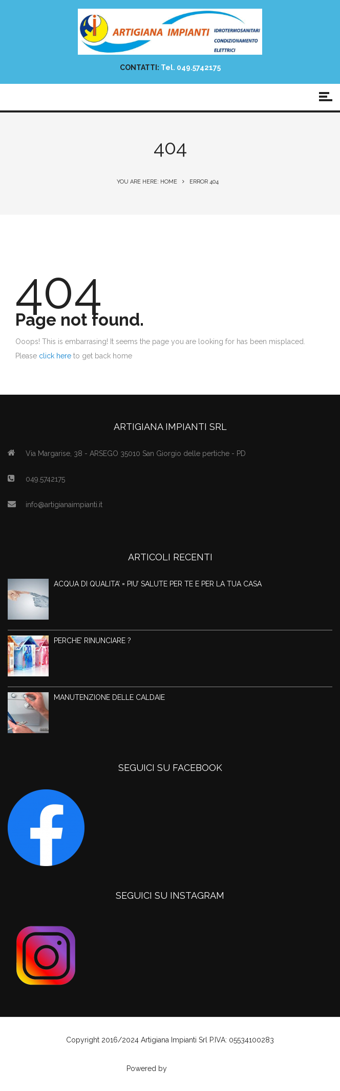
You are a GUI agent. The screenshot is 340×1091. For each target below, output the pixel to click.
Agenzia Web (191, 1068)
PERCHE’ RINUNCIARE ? (92, 641)
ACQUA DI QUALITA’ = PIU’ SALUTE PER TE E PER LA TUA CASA (158, 584)
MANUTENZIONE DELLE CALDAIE (109, 697)
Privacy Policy (170, 1054)
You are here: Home (147, 181)
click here (55, 356)
